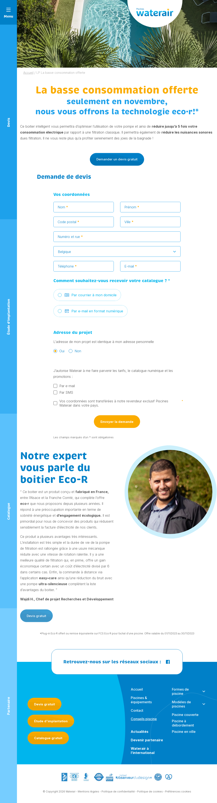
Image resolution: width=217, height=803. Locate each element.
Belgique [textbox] (64, 253)
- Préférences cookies (177, 793)
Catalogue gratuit (48, 738)
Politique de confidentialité (118, 793)
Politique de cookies (150, 793)
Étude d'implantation (51, 721)
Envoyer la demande (117, 423)
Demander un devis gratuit (117, 159)
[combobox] (116, 253)
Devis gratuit (44, 704)
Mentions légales (88, 793)
